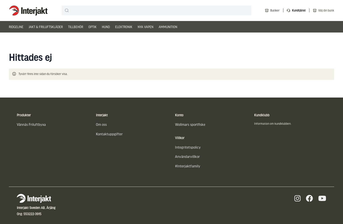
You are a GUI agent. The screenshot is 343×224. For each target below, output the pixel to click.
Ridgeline (16, 27)
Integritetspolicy (188, 147)
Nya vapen (145, 27)
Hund (106, 27)
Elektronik (123, 27)
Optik (92, 27)
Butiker (275, 10)
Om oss (101, 124)
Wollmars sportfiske (190, 124)
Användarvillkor (187, 156)
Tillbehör (75, 27)
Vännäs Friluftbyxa (31, 124)
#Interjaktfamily (187, 166)
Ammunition (168, 27)
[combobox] (156, 10)
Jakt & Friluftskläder (46, 27)
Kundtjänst (299, 10)
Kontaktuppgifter (109, 134)
